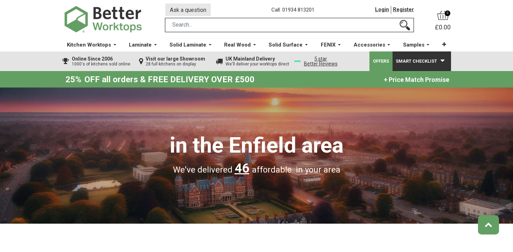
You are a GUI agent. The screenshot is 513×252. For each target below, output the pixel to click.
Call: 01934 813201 (293, 10)
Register (403, 10)
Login (382, 10)
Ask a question (188, 10)
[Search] (405, 26)
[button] (444, 45)
